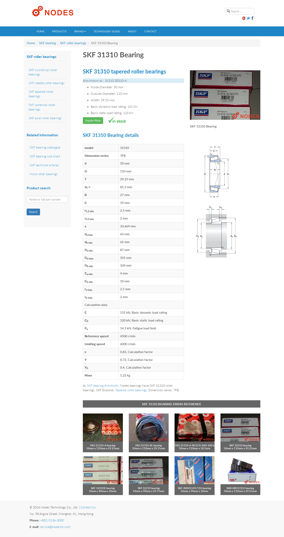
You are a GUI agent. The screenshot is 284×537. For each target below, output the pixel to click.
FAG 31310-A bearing (102, 445)
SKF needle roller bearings (46, 83)
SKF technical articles (44, 165)
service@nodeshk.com (55, 527)
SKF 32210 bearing (149, 488)
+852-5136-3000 (52, 520)
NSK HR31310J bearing (240, 488)
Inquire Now (93, 120)
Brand (80, 31)
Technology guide (107, 31)
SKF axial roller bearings (45, 118)
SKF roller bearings (73, 43)
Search (33, 212)
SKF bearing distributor (103, 385)
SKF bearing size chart (45, 156)
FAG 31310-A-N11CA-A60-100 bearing (198, 445)
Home (40, 31)
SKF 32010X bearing (103, 488)
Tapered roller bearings (131, 390)
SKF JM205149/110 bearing (194, 488)
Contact (150, 31)
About (132, 31)
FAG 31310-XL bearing (148, 445)
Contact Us (88, 507)
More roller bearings (44, 174)
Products (59, 31)
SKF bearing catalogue (45, 147)
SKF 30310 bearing (240, 445)
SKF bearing (47, 43)
